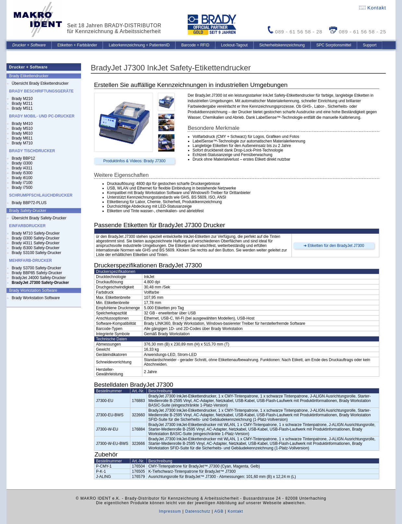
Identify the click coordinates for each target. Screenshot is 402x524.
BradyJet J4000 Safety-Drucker (39, 277)
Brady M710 (22, 143)
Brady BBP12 (23, 158)
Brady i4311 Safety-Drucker (35, 243)
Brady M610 (22, 133)
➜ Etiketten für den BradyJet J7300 (333, 245)
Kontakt (372, 7)
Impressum (170, 511)
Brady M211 (22, 103)
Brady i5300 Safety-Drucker (35, 248)
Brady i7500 (22, 187)
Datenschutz (197, 511)
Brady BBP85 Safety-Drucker (37, 273)
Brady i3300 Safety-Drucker (35, 238)
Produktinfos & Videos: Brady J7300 (134, 161)
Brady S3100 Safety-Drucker (36, 252)
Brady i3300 (22, 163)
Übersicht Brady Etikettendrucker (40, 83)
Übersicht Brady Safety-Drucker (39, 218)
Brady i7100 (22, 182)
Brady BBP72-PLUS (29, 203)
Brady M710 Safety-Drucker (36, 233)
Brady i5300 (22, 173)
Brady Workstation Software (36, 298)
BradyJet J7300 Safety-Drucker (40, 282)
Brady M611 (22, 138)
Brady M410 (22, 123)
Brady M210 (22, 98)
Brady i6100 (22, 178)
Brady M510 (22, 128)
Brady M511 (22, 108)
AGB (218, 511)
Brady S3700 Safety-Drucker (36, 268)
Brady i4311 (22, 168)
